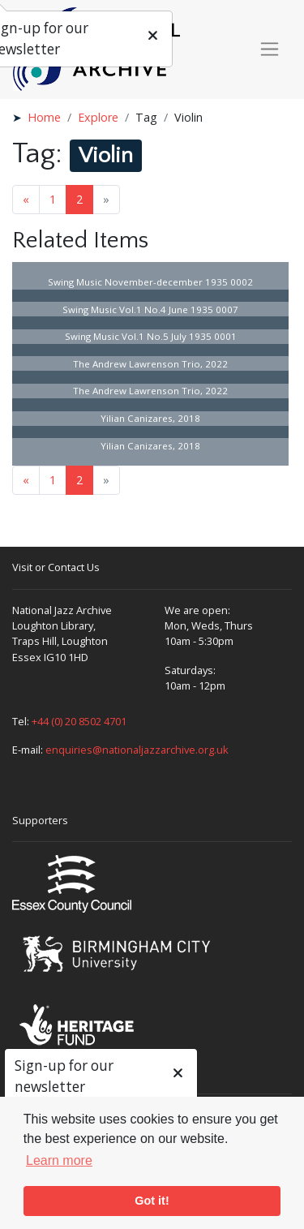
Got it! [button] (152, 1200)
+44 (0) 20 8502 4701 (79, 721)
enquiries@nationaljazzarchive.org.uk (137, 749)
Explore (98, 117)
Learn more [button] (59, 1160)
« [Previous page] (26, 199)
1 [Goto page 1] (52, 199)
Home (44, 117)
